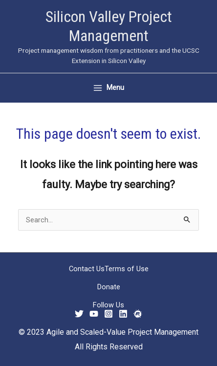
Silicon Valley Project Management (108, 26)
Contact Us (87, 268)
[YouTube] (93, 313)
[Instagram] (108, 313)
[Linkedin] (123, 313)
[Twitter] (79, 313)
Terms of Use (127, 268)
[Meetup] (137, 313)
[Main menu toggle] (108, 88)
